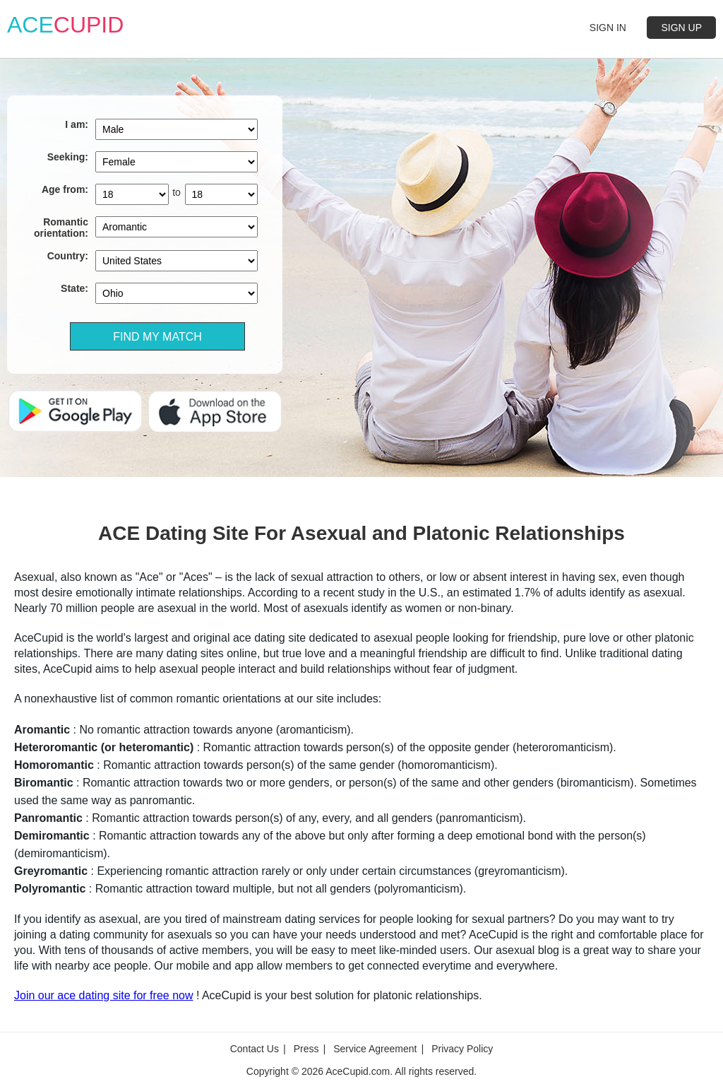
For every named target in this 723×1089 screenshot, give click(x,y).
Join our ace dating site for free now (103, 995)
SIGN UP (681, 27)
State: (74, 288)
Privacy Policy (462, 1050)
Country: (67, 255)
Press (306, 1050)
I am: (76, 124)
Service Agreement (375, 1050)
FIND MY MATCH (157, 337)
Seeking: (67, 157)
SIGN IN (608, 27)
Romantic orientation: (61, 227)
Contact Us (254, 1050)
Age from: (65, 189)
